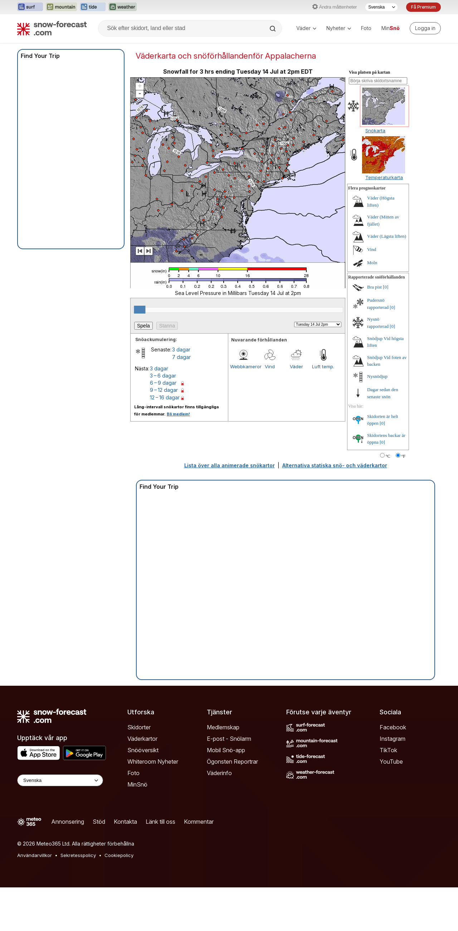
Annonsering (67, 821)
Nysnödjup (377, 376)
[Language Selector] (60, 780)
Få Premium (423, 7)
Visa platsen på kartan (369, 72)
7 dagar (181, 357)
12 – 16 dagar (165, 397)
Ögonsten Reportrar (232, 761)
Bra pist (374, 287)
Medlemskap (223, 727)
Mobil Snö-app (226, 750)
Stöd (99, 821)
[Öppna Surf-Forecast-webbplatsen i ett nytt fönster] (30, 7)
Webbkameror (243, 366)
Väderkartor (142, 738)
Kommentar (199, 821)
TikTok (388, 750)
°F (403, 456)
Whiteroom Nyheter (152, 761)
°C (388, 456)
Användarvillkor (34, 855)
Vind (270, 366)
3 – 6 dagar (163, 376)
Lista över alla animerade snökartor (229, 465)
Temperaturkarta (384, 177)
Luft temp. (323, 366)
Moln (372, 262)
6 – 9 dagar (163, 383)
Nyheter (338, 28)
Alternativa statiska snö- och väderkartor (334, 465)
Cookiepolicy (118, 855)
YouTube (391, 761)
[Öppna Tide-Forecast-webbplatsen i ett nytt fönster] (93, 7)
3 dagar (181, 349)
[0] (385, 287)
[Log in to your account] (425, 28)
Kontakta (125, 821)
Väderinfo (219, 773)
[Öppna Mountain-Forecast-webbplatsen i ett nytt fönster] (61, 7)
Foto (366, 28)
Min (390, 28)
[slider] (139, 310)
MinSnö (137, 784)
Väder (306, 28)
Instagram (392, 738)
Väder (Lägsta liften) (386, 236)
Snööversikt (143, 750)
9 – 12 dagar (164, 390)
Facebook (393, 727)
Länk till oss (160, 821)
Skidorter (139, 727)
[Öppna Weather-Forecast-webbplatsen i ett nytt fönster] (122, 7)
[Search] (273, 28)
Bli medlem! (178, 414)
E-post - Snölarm (229, 738)
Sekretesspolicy (78, 855)
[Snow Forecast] (52, 28)
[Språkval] (381, 7)
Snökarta (375, 130)
